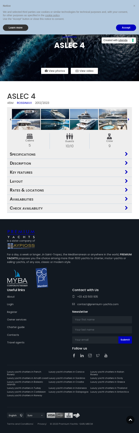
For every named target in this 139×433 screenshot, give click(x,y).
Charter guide (16, 327)
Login (10, 304)
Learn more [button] (15, 27)
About (11, 296)
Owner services (16, 319)
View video (84, 71)
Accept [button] (126, 27)
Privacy (42, 424)
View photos (54, 71)
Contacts (13, 335)
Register (12, 312)
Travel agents (15, 342)
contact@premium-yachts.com (95, 304)
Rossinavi (24, 103)
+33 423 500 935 (85, 296)
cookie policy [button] (52, 15)
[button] (134, 6)
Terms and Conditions (20, 424)
